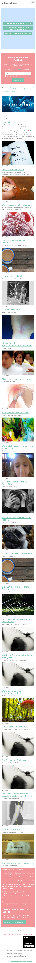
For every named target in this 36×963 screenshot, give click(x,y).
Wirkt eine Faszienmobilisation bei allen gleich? (17, 656)
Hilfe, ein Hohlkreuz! (11, 829)
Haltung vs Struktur (11, 309)
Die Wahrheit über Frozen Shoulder (13, 241)
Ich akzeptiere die (19, 76)
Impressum (6, 934)
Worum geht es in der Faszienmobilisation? (12, 692)
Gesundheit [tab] (5, 91)
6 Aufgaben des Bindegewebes (16, 760)
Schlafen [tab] (14, 91)
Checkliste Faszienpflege (13, 169)
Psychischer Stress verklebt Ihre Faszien (16, 518)
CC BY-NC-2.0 (29, 961)
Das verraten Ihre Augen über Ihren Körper (15, 482)
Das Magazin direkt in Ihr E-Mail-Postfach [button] (18, 34)
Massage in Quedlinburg (26, 934)
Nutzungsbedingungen (18, 69)
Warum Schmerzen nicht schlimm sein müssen (17, 447)
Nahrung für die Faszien (13, 276)
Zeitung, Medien (23, 961)
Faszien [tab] (4, 88)
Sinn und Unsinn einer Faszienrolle (18, 863)
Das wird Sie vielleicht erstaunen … (18, 553)
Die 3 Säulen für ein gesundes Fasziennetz (15, 587)
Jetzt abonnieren (18, 80)
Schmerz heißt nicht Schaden (15, 412)
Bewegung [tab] (13, 88)
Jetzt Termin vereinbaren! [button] (14, 922)
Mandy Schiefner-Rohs (15, 961)
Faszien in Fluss (9, 122)
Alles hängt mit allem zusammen (17, 379)
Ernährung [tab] (22, 88)
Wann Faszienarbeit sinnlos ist (16, 205)
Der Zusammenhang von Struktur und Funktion (17, 620)
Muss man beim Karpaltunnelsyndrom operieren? (17, 344)
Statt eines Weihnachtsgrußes (15, 726)
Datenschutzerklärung (24, 76)
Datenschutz (14, 934)
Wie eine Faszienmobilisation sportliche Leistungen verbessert (17, 794)
